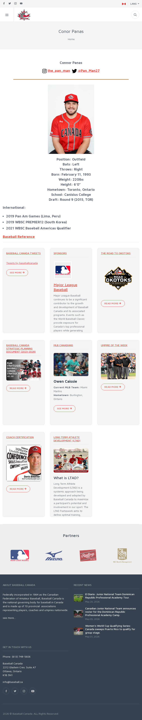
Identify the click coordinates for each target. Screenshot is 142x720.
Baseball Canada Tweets (23, 253)
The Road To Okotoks (116, 253)
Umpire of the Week (114, 345)
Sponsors (60, 253)
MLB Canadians (63, 345)
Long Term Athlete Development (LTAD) (67, 439)
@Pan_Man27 (89, 71)
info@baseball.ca (13, 681)
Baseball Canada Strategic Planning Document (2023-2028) (21, 348)
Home (71, 39)
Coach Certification (20, 437)
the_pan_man (59, 71)
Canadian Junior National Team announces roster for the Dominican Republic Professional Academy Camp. (110, 612)
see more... (9, 617)
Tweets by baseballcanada (22, 263)
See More (17, 272)
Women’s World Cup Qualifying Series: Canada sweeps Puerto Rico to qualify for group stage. (110, 629)
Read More (112, 303)
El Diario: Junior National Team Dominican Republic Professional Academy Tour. (109, 596)
